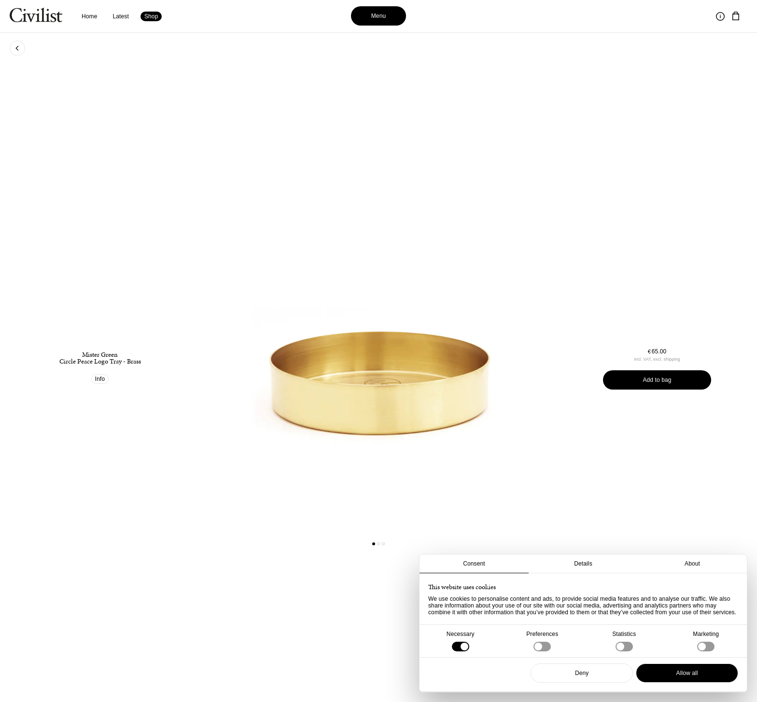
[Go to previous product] (288, 360)
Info (100, 379)
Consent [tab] (474, 563)
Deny (582, 673)
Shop (151, 16)
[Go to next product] (468, 360)
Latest (121, 16)
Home (90, 16)
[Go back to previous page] (17, 48)
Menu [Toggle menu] (378, 16)
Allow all (687, 673)
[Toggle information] (720, 16)
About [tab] (692, 563)
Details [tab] (583, 563)
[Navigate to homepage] (36, 16)
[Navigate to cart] (736, 16)
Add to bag (657, 380)
